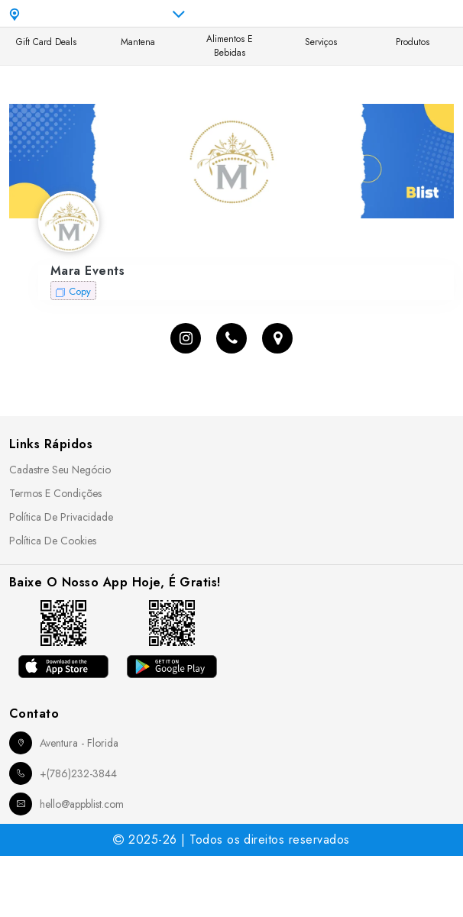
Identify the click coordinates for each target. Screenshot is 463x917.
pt (332, 14)
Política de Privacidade (61, 517)
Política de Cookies (52, 540)
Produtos (412, 42)
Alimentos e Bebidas (229, 46)
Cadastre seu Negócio (60, 469)
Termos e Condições (55, 493)
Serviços (321, 42)
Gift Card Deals (46, 42)
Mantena (138, 42)
